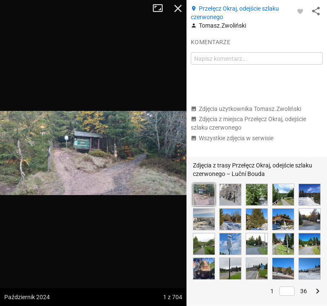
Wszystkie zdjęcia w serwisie (232, 138)
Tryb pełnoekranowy (160, 8)
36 (303, 291)
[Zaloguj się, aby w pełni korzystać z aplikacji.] (300, 11)
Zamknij (177, 8)
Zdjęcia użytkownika (246, 108)
